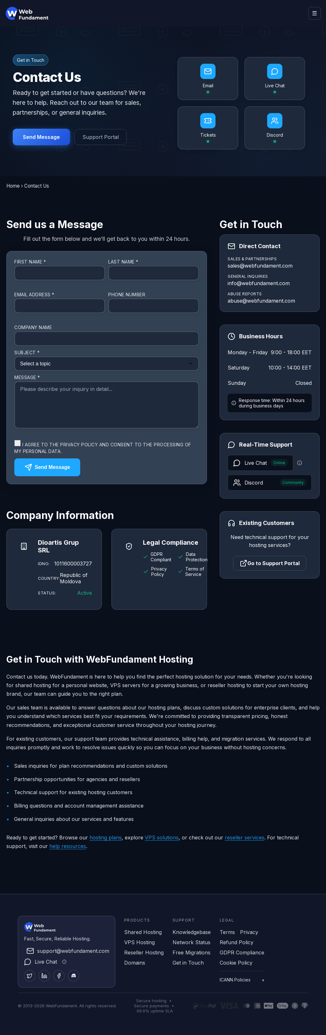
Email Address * (34, 294)
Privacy (249, 932)
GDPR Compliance (242, 952)
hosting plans (105, 837)
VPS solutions (162, 837)
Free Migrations (191, 952)
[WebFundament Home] (33, 13)
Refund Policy (236, 942)
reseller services (244, 837)
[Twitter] (29, 975)
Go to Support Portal (270, 563)
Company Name (33, 327)
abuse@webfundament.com (261, 301)
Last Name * (123, 261)
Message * (27, 377)
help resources (67, 846)
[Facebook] (59, 975)
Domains (134, 963)
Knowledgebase (192, 932)
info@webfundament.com (259, 283)
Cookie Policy (236, 963)
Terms (227, 932)
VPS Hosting (139, 942)
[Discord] (73, 975)
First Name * (30, 261)
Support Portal (100, 137)
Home (13, 186)
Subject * (27, 352)
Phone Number (126, 294)
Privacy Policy (79, 444)
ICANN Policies (235, 979)
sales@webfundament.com (260, 265)
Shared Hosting (143, 932)
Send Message (41, 137)
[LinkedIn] (44, 975)
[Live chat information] (299, 463)
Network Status (191, 942)
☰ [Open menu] (314, 13)
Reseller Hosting (144, 952)
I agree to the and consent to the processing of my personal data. (102, 447)
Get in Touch (188, 963)
